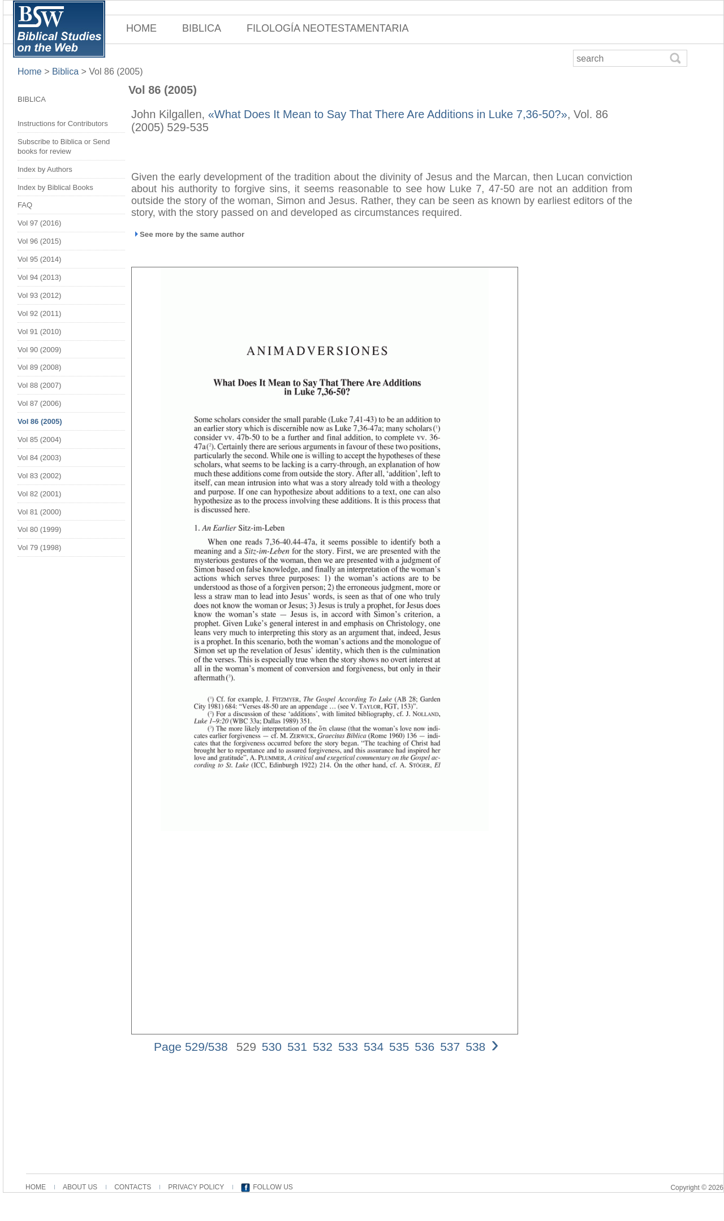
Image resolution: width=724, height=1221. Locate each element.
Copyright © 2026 (696, 1188)
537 (450, 1046)
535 (399, 1046)
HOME (141, 28)
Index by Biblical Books (55, 187)
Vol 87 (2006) (39, 403)
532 (323, 1046)
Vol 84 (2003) (39, 457)
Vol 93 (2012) (39, 295)
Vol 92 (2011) (39, 313)
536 (424, 1046)
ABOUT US (80, 1187)
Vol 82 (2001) (39, 494)
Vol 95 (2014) (39, 259)
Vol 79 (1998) (39, 547)
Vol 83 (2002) (39, 475)
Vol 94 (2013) (39, 277)
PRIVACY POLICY (196, 1187)
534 (373, 1046)
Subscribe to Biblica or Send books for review (64, 146)
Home (31, 71)
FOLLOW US (273, 1187)
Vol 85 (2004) (39, 439)
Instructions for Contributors (63, 123)
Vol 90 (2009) (39, 349)
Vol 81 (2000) (39, 512)
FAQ (25, 205)
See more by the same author (192, 234)
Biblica (65, 71)
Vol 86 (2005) (116, 71)
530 (272, 1046)
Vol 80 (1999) (39, 529)
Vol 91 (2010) (39, 331)
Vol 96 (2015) (39, 241)
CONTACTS (132, 1187)
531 (297, 1046)
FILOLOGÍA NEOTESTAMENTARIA (327, 28)
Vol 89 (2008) (39, 367)
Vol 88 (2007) (39, 385)
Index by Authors (45, 169)
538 (475, 1046)
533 (348, 1046)
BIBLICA (201, 28)
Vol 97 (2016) (39, 223)
